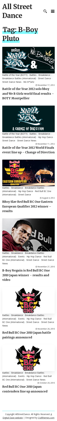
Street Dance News (11, 81)
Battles (32, 75)
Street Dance (44, 78)
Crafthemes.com (46, 417)
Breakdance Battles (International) (19, 78)
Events (21, 256)
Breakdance (44, 75)
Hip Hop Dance (45, 137)
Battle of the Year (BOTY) (15, 75)
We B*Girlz (28, 81)
